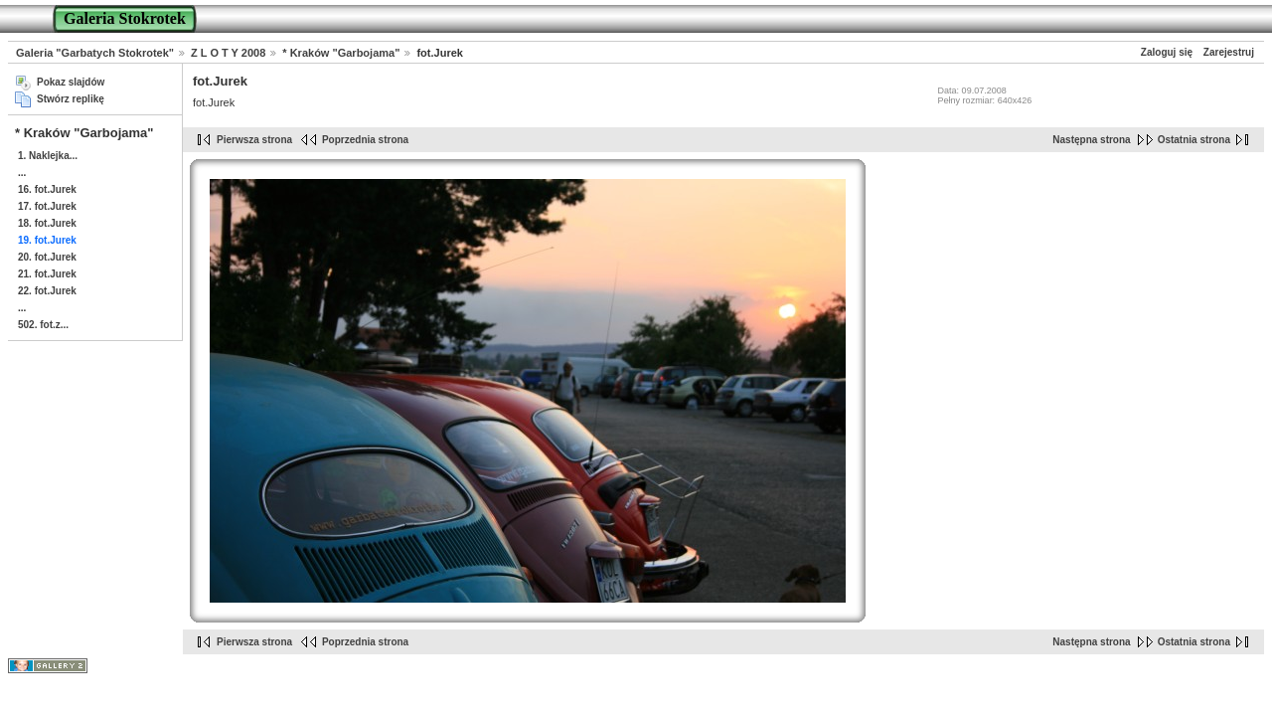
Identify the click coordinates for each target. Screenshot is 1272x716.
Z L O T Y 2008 (228, 53)
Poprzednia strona (365, 139)
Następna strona (1091, 139)
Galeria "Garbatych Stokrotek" (95, 53)
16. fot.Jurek (47, 189)
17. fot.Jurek (47, 206)
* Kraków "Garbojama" (340, 53)
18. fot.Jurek (47, 223)
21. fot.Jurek (47, 273)
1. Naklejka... (48, 155)
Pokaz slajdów (70, 82)
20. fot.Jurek (47, 257)
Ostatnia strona (1194, 139)
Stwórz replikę (70, 98)
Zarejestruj (1228, 52)
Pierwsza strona (254, 139)
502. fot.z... (43, 324)
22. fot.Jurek (47, 290)
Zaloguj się (1166, 52)
